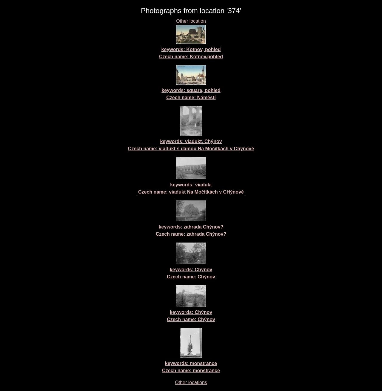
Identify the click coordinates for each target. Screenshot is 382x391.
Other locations (191, 382)
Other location (191, 21)
